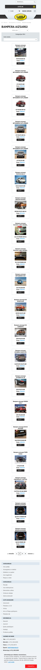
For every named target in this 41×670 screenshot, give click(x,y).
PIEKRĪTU (31, 666)
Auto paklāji (6, 567)
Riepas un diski (7, 578)
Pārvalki (5, 585)
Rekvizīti (5, 621)
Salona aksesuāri (7, 596)
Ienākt (11, 11)
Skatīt (20, 63)
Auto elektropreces (8, 587)
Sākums (5, 22)
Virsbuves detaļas (8, 593)
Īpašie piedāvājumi (8, 626)
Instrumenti (6, 603)
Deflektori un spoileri (8, 572)
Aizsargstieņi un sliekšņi (15, 22)
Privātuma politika (8, 632)
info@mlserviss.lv (13, 647)
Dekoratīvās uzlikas (8, 590)
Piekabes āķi (6, 614)
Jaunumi (5, 624)
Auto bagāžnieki (7, 575)
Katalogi (5, 629)
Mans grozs (26, 11)
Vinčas (5, 608)
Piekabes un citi (7, 606)
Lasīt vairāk (11, 662)
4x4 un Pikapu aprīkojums (10, 611)
